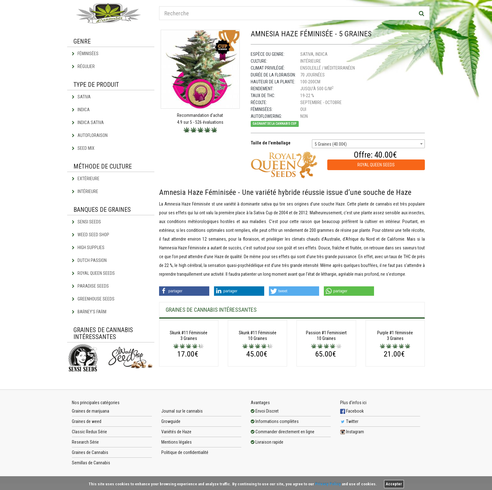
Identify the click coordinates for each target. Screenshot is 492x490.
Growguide (170, 463)
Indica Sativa (88, 122)
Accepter (394, 484)
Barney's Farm (89, 311)
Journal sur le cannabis (182, 453)
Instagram (352, 473)
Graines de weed (86, 463)
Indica (81, 109)
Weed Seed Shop (90, 234)
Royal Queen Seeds (93, 273)
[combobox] (368, 143)
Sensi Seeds (86, 221)
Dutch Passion (89, 260)
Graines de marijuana (90, 453)
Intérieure (85, 191)
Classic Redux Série (89, 473)
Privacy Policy (328, 484)
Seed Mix (83, 148)
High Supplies (88, 247)
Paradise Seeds (90, 286)
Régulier (83, 66)
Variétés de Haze (176, 473)
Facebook (352, 453)
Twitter (349, 463)
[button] (184, 291)
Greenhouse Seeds (93, 298)
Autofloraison (90, 135)
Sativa (81, 96)
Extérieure (85, 178)
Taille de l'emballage (271, 142)
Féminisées (85, 53)
